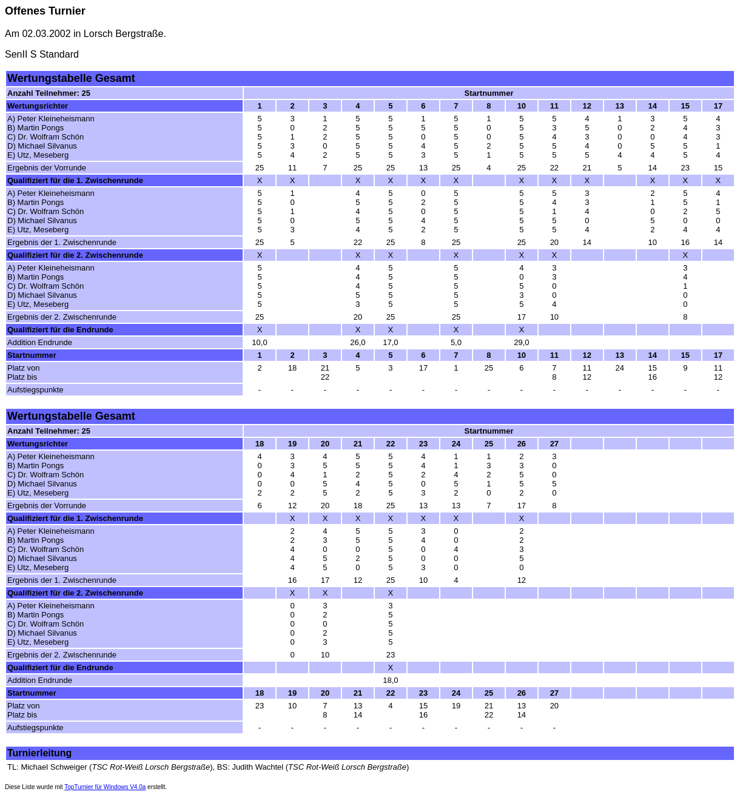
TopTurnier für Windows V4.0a (105, 787)
